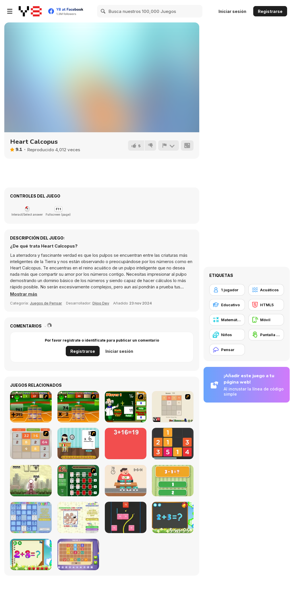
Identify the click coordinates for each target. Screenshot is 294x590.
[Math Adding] (125, 406)
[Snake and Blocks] (125, 517)
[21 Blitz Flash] (78, 480)
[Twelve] (173, 443)
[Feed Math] (125, 480)
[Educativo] (227, 305)
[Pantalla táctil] (266, 334)
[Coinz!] (78, 517)
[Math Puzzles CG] (78, 554)
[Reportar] (168, 145)
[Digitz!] (31, 517)
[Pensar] (227, 349)
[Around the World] (78, 443)
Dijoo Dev (100, 303)
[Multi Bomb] (31, 480)
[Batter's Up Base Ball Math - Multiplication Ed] (78, 406)
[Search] (103, 11)
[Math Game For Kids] (173, 517)
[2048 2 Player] (173, 406)
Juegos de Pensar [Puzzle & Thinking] (46, 303)
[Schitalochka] (31, 554)
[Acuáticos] (266, 290)
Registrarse (270, 11)
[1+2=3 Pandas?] (173, 480)
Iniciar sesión (232, 11)
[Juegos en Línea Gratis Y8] (30, 11)
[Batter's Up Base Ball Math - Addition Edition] (31, 406)
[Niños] (227, 334)
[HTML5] (266, 305)
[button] (23, 294)
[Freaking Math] (125, 443)
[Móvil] (266, 319)
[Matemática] (227, 319)
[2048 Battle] (31, 443)
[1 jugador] (227, 290)
